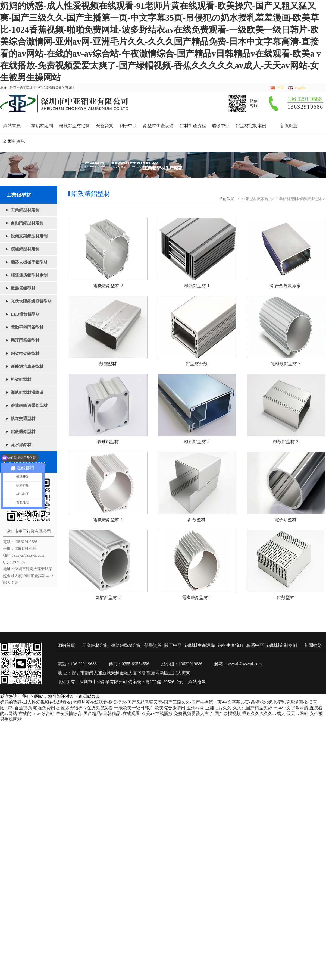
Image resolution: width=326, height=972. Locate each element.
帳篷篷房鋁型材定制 (29, 275)
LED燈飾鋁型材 (25, 314)
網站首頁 (12, 125)
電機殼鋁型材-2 (108, 285)
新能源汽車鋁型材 (27, 366)
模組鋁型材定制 (25, 249)
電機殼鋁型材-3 (285, 363)
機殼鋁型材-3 (285, 441)
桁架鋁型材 (21, 379)
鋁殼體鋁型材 (23, 431)
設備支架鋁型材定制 (29, 236)
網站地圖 (197, 681)
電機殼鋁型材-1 (108, 519)
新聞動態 (289, 125)
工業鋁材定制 (40, 125)
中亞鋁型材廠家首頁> (256, 199)
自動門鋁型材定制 (27, 223)
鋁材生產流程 (193, 125)
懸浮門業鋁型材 (25, 340)
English (300, 87)
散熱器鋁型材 (23, 288)
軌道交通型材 (23, 418)
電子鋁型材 (285, 519)
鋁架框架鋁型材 (25, 353)
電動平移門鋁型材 (27, 327)
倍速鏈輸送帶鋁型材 (29, 405)
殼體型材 (108, 363)
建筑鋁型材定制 (74, 125)
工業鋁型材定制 (25, 210)
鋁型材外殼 (197, 363)
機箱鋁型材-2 (196, 441)
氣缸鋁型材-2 (108, 597)
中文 (280, 87)
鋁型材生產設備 (158, 125)
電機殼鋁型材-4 (197, 597)
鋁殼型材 (196, 519)
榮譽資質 (104, 125)
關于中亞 (128, 125)
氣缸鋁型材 (108, 441)
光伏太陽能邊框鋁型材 (31, 301)
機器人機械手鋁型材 (29, 262)
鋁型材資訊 (14, 141)
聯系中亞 (221, 125)
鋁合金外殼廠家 (285, 285)
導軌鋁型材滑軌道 (27, 392)
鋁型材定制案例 (251, 125)
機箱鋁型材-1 (196, 285)
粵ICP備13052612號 (164, 681)
